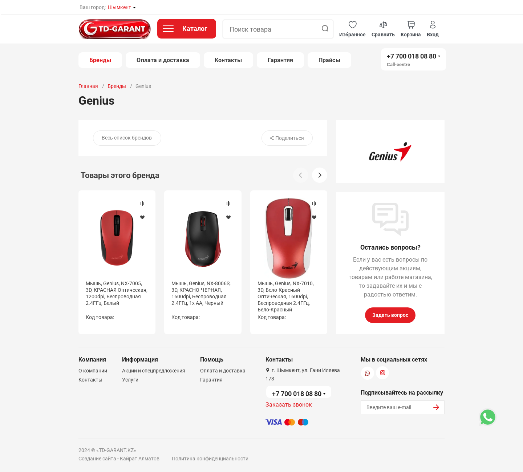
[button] (352, 29)
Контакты (228, 60)
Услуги (130, 380)
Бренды (100, 60)
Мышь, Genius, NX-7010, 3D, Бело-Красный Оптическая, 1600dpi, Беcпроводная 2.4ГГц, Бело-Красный (286, 297)
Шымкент (119, 7)
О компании (92, 371)
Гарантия (280, 60)
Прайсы (329, 60)
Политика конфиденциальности (210, 458)
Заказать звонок (288, 404)
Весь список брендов (127, 138)
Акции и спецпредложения (153, 371)
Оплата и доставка (163, 60)
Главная (88, 86)
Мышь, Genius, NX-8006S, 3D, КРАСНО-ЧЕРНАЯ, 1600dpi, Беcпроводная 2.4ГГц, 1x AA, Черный (201, 293)
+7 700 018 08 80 (411, 56)
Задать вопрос (390, 315)
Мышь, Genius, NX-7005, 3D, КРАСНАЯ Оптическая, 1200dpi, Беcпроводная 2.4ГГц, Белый (116, 293)
